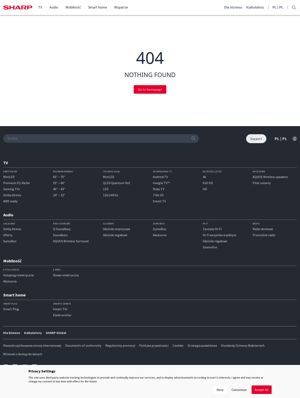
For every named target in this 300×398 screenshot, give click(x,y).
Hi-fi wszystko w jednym (219, 235)
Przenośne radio (264, 235)
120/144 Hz (110, 195)
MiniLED (9, 177)
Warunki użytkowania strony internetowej (32, 345)
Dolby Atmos (12, 195)
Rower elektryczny (66, 275)
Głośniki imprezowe (116, 229)
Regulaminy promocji (120, 345)
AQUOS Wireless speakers (270, 177)
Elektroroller (62, 315)
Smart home (97, 7)
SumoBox (9, 241)
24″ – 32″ (59, 195)
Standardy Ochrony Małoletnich (243, 345)
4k (204, 177)
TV (40, 7)
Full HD (208, 183)
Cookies (178, 345)
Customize (239, 390)
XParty (7, 235)
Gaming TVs (11, 189)
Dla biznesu (233, 7)
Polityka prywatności (154, 345)
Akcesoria (159, 235)
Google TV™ (161, 183)
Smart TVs (60, 309)
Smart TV (159, 201)
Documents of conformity (83, 345)
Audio (53, 7)
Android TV (160, 177)
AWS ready (10, 201)
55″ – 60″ (59, 183)
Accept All (262, 390)
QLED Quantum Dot (116, 183)
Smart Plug (11, 309)
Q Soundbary (61, 229)
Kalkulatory (255, 7)
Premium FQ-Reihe (16, 183)
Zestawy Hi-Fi (212, 229)
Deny (220, 390)
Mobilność (73, 7)
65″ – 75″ (59, 177)
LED (105, 189)
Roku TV (158, 189)
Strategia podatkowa (202, 345)
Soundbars (60, 235)
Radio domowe (263, 229)
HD (205, 189)
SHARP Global (56, 333)
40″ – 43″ (59, 189)
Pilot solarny (262, 183)
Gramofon (210, 247)
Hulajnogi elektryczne (18, 275)
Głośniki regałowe (115, 235)
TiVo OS (158, 195)
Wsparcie (121, 7)
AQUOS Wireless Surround (71, 241)
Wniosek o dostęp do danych (22, 354)
